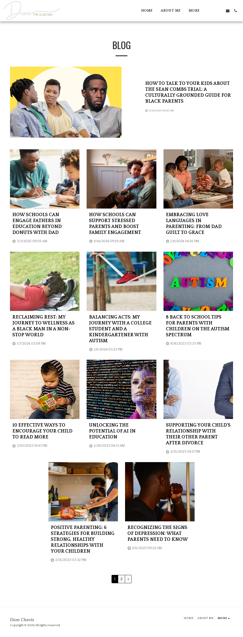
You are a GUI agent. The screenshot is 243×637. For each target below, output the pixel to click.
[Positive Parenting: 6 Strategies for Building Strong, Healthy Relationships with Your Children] (83, 539)
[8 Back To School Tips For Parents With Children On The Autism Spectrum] (198, 326)
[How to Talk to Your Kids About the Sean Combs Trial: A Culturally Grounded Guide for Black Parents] (189, 92)
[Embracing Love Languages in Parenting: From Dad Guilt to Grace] (198, 224)
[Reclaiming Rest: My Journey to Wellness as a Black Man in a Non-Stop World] (44, 326)
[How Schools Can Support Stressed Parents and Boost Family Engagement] (121, 224)
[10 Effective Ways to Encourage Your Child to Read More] (44, 431)
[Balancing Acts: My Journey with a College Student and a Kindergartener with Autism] (121, 329)
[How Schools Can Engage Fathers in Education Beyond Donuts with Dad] (44, 224)
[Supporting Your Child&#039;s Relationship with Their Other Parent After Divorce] (198, 434)
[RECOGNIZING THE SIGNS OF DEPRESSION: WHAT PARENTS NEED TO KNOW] (159, 533)
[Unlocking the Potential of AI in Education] (121, 431)
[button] (212, 11)
